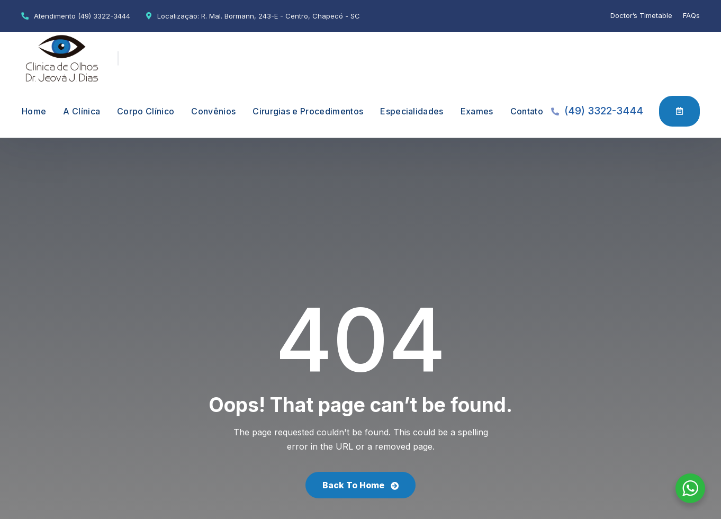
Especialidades (411, 111)
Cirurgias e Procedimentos (308, 111)
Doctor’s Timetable (641, 15)
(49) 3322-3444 (104, 16)
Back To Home (360, 485)
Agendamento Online (679, 110)
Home (34, 111)
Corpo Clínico (145, 111)
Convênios (213, 111)
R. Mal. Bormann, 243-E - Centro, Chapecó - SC (280, 16)
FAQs (691, 15)
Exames (477, 111)
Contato (526, 111)
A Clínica (81, 111)
